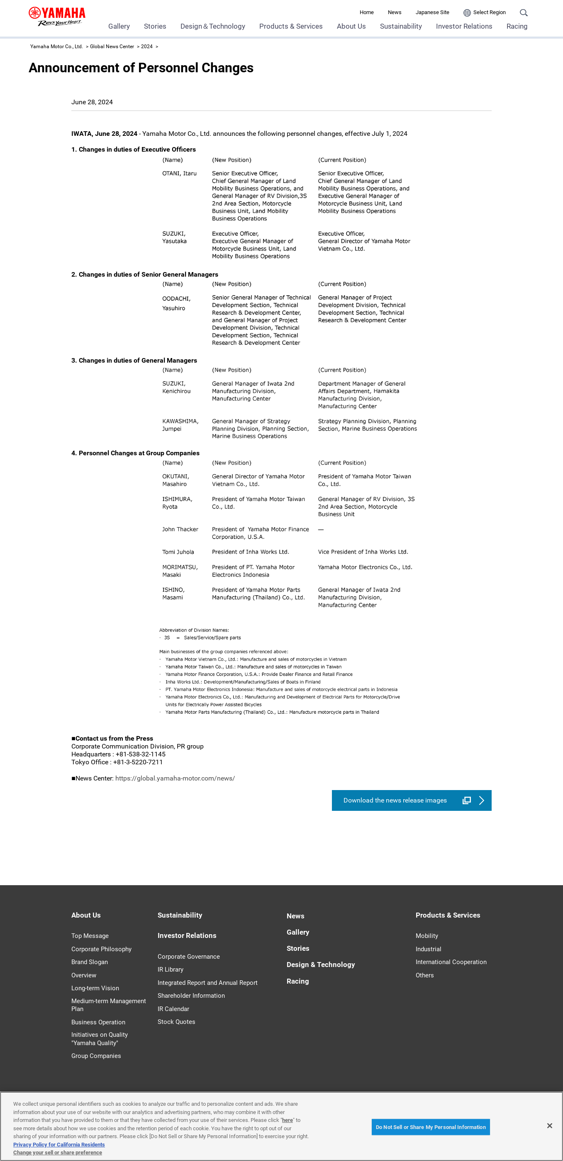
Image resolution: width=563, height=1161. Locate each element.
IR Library (170, 969)
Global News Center (112, 46)
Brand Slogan (89, 962)
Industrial (428, 949)
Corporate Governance (189, 956)
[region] (281, 1126)
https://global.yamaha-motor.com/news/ (175, 778)
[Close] (550, 1126)
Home (367, 12)
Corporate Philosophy (101, 949)
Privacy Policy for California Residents (59, 1144)
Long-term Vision (95, 988)
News (395, 12)
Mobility (427, 936)
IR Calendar (173, 1009)
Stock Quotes (176, 1022)
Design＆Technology (212, 26)
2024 (147, 46)
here (287, 1120)
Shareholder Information (191, 995)
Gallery (119, 26)
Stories (155, 26)
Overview (83, 975)
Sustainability (401, 26)
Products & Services (291, 26)
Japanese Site (432, 12)
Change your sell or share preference (57, 1152)
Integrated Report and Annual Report (208, 983)
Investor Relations (464, 26)
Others (425, 975)
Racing (517, 26)
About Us (351, 26)
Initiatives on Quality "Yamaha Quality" (99, 1039)
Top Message (90, 936)
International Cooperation (451, 962)
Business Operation (98, 1022)
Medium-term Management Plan (108, 1005)
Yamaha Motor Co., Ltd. (56, 46)
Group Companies (96, 1056)
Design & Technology (321, 964)
